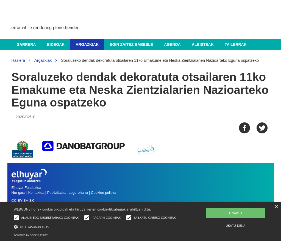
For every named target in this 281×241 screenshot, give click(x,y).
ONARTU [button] (235, 213)
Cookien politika (103, 192)
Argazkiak (87, 44)
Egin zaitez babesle (131, 44)
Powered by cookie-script (31, 235)
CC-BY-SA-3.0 (23, 200)
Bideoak (56, 44)
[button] (96, 226)
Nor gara (19, 192)
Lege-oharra (78, 192)
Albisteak (203, 44)
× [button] (276, 207)
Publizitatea (56, 192)
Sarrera (26, 44)
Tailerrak (236, 44)
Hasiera (18, 60)
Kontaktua (36, 192)
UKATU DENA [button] (236, 225)
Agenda (172, 44)
